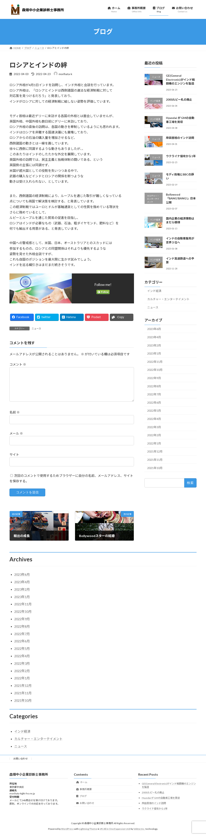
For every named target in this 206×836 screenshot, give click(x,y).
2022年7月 (154, 394)
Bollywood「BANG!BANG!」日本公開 (181, 198)
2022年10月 (155, 369)
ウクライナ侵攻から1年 (181, 156)
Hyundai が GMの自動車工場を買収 (161, 804)
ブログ (81, 802)
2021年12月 (155, 451)
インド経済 (154, 291)
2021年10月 (155, 467)
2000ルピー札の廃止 (179, 99)
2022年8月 (154, 386)
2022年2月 (154, 435)
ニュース (36, 328)
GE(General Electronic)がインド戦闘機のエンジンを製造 (180, 79)
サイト (14, 461)
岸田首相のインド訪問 (180, 137)
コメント (17, 364)
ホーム (81, 788)
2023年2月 (154, 345)
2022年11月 (155, 361)
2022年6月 (154, 402)
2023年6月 (154, 329)
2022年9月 (154, 378)
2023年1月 (154, 353)
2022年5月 (154, 410)
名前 (14, 419)
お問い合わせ (20, 765)
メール (16, 440)
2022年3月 (154, 427)
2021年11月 (155, 459)
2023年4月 (154, 337)
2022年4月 (154, 419)
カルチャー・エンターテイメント (168, 299)
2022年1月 (154, 443)
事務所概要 (84, 795)
